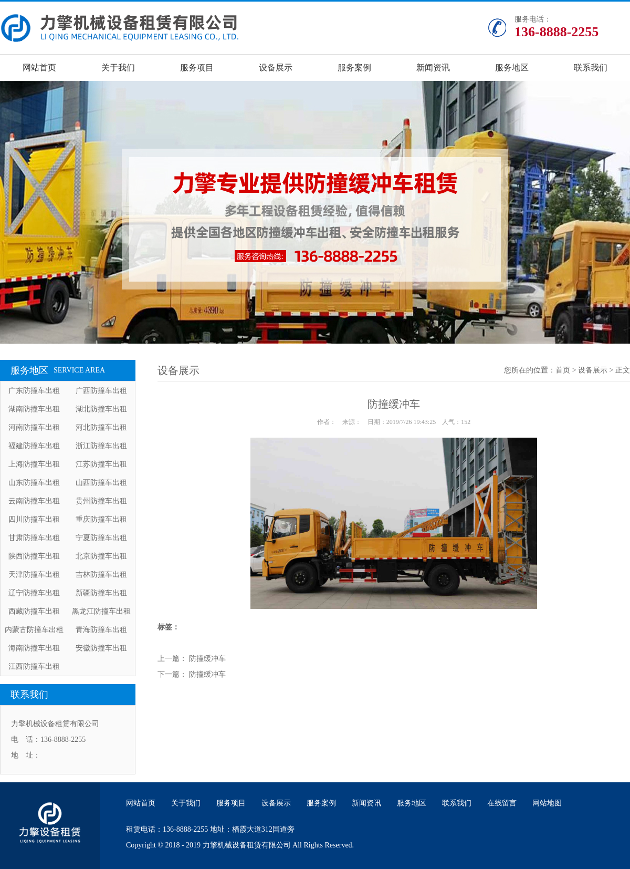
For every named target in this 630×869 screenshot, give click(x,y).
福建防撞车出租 (34, 446)
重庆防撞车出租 (101, 519)
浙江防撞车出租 (101, 446)
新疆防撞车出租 (101, 593)
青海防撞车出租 (101, 630)
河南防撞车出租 (34, 427)
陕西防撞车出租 (34, 556)
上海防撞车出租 (34, 464)
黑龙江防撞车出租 (101, 611)
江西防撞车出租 (34, 666)
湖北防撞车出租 (101, 409)
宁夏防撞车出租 (101, 538)
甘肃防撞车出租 (34, 538)
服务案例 (354, 67)
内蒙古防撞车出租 (34, 630)
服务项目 (197, 67)
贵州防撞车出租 (101, 501)
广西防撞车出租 (101, 391)
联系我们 (590, 67)
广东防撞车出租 (34, 391)
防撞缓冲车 (207, 659)
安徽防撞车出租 (101, 648)
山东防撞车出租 (34, 483)
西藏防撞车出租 (34, 611)
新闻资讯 (433, 67)
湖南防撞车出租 (34, 409)
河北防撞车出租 (101, 427)
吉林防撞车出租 (101, 574)
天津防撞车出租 (34, 574)
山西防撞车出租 (101, 483)
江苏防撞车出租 (101, 464)
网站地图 (547, 803)
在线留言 (502, 803)
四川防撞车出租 (34, 519)
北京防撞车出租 (101, 556)
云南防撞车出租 (34, 501)
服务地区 (512, 67)
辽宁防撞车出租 (34, 593)
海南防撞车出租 (34, 648)
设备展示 (275, 67)
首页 (562, 370)
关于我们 (118, 67)
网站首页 (39, 67)
